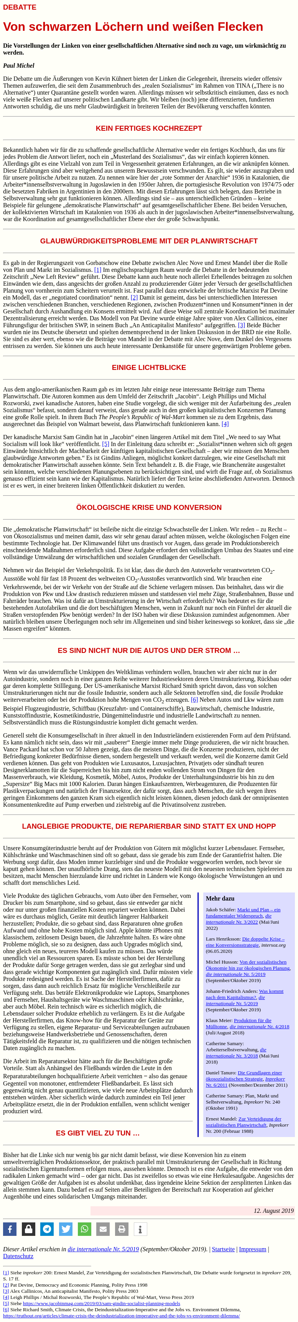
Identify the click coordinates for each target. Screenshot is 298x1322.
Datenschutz (18, 1256)
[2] (134, 297)
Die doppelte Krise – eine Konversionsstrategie (245, 942)
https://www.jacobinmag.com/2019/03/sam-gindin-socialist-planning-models (101, 1303)
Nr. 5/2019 (236, 974)
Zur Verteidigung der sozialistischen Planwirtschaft (244, 1122)
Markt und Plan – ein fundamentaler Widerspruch (243, 913)
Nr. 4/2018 (260, 1026)
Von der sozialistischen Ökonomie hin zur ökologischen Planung (248, 965)
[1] (98, 269)
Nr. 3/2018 (236, 1053)
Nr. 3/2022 (239, 919)
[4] (225, 424)
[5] (105, 444)
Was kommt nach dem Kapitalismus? (245, 994)
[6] (194, 699)
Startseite (223, 1249)
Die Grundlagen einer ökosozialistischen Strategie (244, 1076)
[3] (241, 325)
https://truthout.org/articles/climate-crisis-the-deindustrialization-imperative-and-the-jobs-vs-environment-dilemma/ (121, 1316)
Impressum (252, 1249)
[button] (9, 1229)
